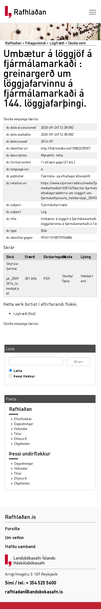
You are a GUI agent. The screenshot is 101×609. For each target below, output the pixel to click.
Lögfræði (57, 43)
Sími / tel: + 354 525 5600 (30, 582)
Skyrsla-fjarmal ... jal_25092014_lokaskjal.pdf (12, 278)
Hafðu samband (20, 546)
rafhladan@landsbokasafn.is (34, 591)
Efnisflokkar (23, 419)
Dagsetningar (23, 424)
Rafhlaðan (30, 11)
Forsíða (12, 528)
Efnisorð (20, 438)
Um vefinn (14, 537)
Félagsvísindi (35, 43)
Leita (16, 370)
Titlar (18, 433)
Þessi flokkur (23, 376)
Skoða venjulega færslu (20, 119)
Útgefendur (22, 443)
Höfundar (21, 428)
